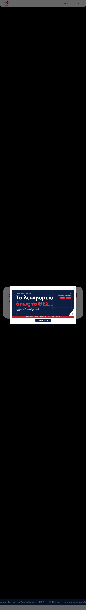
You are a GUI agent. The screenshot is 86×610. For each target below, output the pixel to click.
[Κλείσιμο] (74, 288)
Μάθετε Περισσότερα (43, 320)
